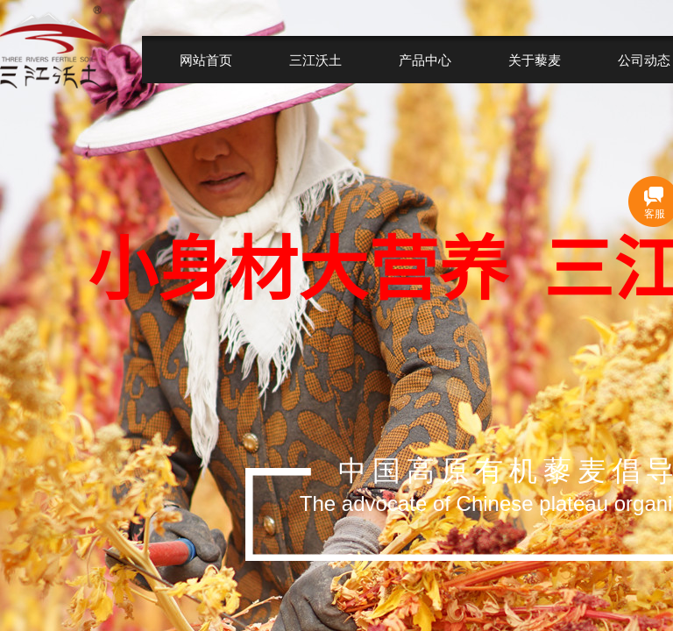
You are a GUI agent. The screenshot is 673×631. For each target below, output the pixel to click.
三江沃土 (315, 60)
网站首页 (206, 60)
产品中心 (425, 60)
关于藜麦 (534, 60)
